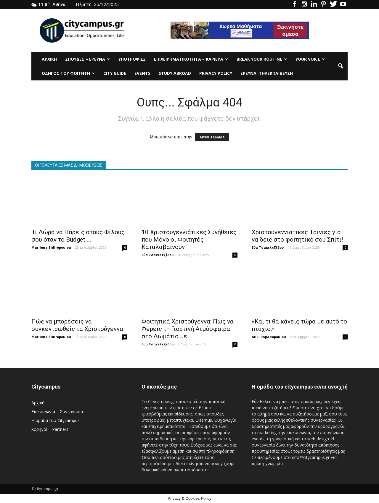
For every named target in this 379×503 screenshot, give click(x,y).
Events (142, 73)
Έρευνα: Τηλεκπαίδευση (266, 73)
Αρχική (49, 59)
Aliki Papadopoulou (269, 336)
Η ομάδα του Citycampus (55, 420)
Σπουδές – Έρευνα (87, 59)
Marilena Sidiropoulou (51, 247)
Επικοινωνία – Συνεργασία (57, 411)
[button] (340, 66)
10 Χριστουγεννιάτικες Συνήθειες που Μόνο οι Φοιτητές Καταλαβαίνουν (189, 239)
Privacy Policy (215, 73)
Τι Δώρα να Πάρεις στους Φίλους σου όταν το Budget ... (78, 236)
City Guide (114, 73)
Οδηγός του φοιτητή (68, 73)
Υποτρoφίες (132, 59)
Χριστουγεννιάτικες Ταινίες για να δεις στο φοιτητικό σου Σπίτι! (297, 236)
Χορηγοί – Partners (49, 429)
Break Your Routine (262, 59)
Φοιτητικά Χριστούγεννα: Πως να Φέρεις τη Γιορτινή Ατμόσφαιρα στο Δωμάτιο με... (188, 329)
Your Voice (310, 59)
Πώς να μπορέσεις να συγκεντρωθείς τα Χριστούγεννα (77, 325)
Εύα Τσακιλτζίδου (158, 255)
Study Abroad (175, 73)
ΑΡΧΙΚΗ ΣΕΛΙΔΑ (212, 137)
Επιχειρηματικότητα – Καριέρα (191, 59)
